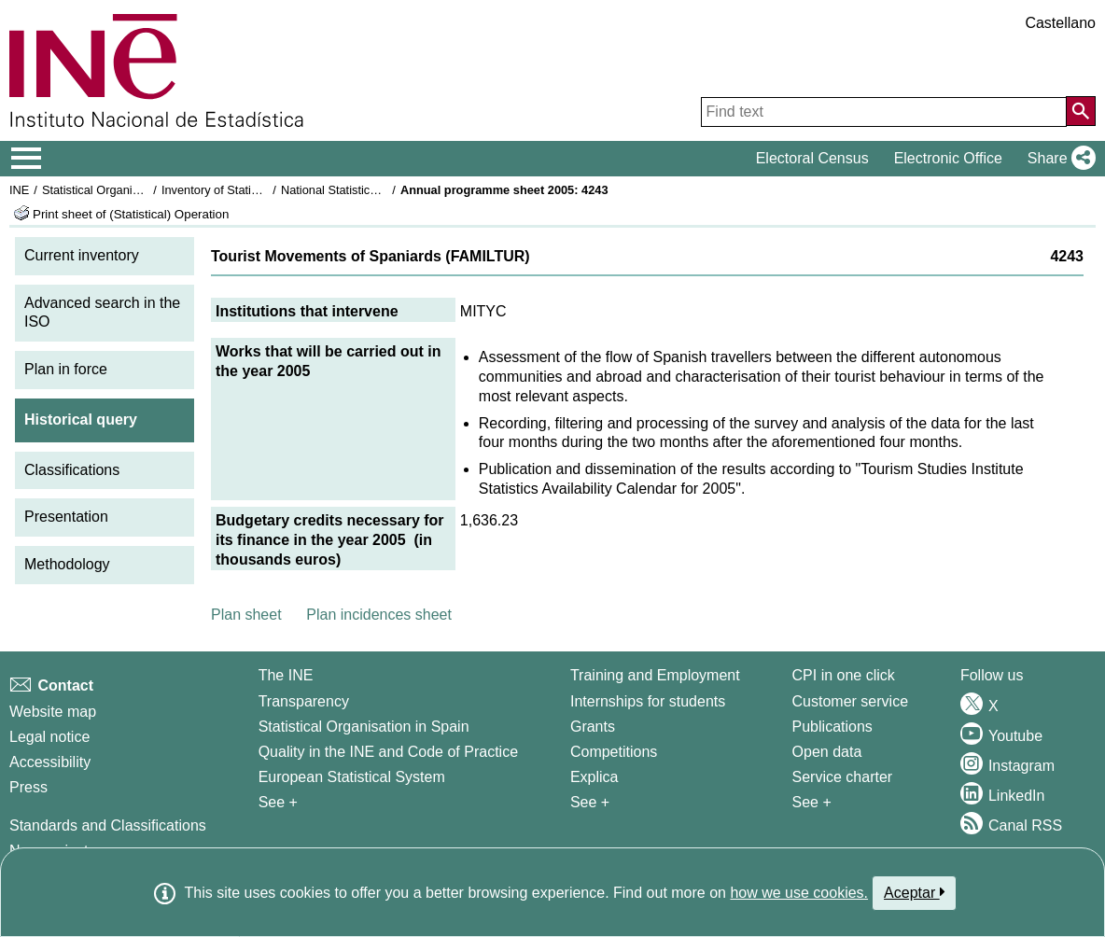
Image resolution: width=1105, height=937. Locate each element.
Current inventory (81, 255)
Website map (52, 712)
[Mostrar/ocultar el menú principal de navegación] (26, 158)
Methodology (67, 564)
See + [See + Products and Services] (812, 802)
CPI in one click (843, 675)
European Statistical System (352, 777)
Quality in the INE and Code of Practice (388, 752)
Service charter (842, 777)
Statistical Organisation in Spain (126, 190)
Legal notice (49, 737)
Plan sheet (246, 614)
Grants (592, 726)
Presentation (66, 516)
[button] (1058, 158)
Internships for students (647, 701)
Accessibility (50, 762)
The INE (286, 675)
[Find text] (884, 112)
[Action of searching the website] (1081, 111)
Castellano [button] (1060, 23)
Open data (827, 752)
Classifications (71, 470)
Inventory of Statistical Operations (250, 190)
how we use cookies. (799, 893)
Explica (594, 777)
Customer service (850, 701)
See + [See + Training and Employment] (589, 802)
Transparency (304, 701)
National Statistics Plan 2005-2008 (372, 190)
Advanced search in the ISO (102, 312)
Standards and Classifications (107, 825)
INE (19, 190)
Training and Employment (655, 675)
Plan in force (65, 369)
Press (28, 787)
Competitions (613, 752)
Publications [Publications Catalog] (832, 726)
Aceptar (914, 892)
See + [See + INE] (278, 802)
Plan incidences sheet (379, 614)
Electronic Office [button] (948, 158)
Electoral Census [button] (812, 158)
